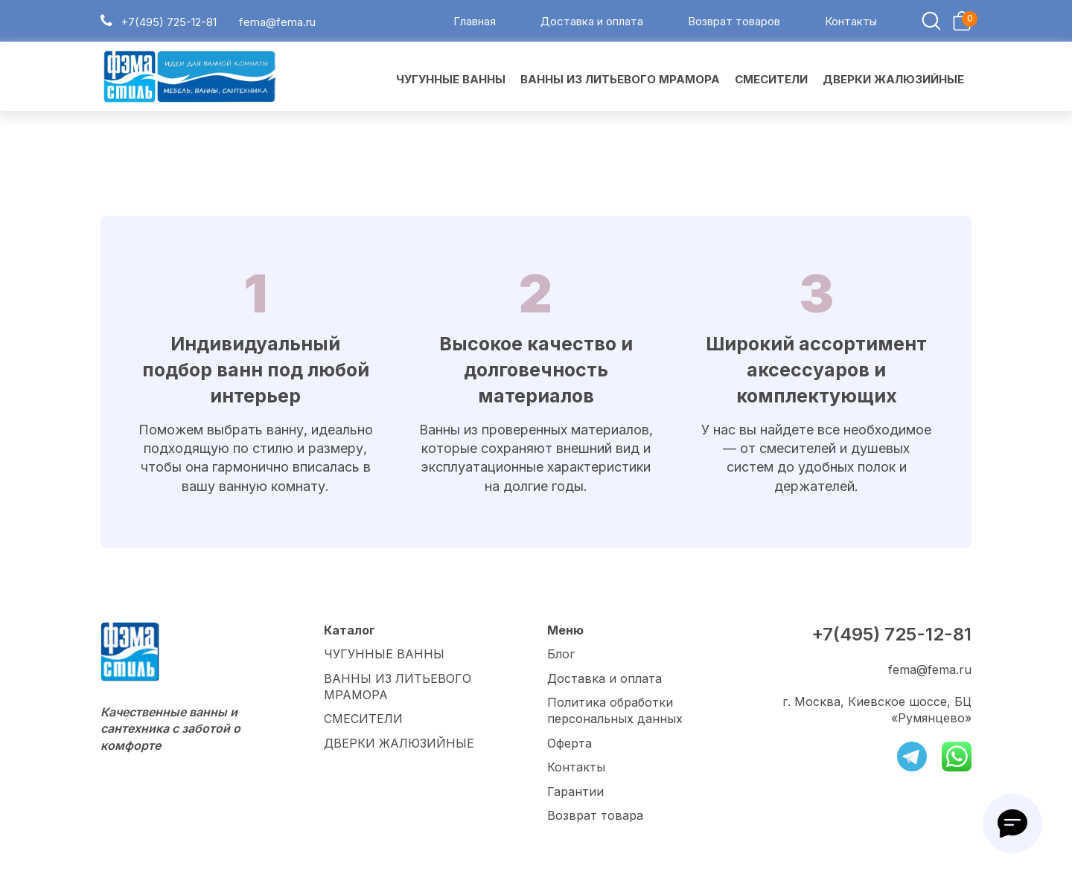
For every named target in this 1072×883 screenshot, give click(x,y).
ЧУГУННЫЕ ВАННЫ (384, 653)
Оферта (569, 743)
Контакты (851, 21)
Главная (474, 21)
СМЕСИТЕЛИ (363, 718)
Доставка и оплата (591, 21)
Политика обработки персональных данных (615, 710)
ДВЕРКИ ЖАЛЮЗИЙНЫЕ (399, 743)
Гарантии (575, 791)
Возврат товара (595, 815)
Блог (561, 653)
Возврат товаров (734, 21)
